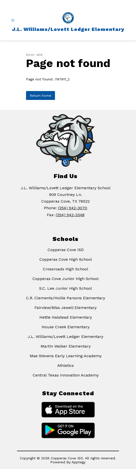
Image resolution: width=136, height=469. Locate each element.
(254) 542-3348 (70, 214)
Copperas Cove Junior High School (65, 278)
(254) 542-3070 (72, 208)
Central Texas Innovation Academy (66, 375)
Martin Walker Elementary (66, 346)
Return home (40, 95)
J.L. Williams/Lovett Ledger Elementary (65, 336)
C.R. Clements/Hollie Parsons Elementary (65, 298)
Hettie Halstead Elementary (65, 317)
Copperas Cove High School (65, 259)
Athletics (65, 365)
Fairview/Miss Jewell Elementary (65, 307)
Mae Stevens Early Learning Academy (66, 355)
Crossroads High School (65, 269)
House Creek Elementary (65, 327)
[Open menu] (13, 20)
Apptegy (78, 462)
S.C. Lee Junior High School (65, 288)
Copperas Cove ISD (66, 249)
